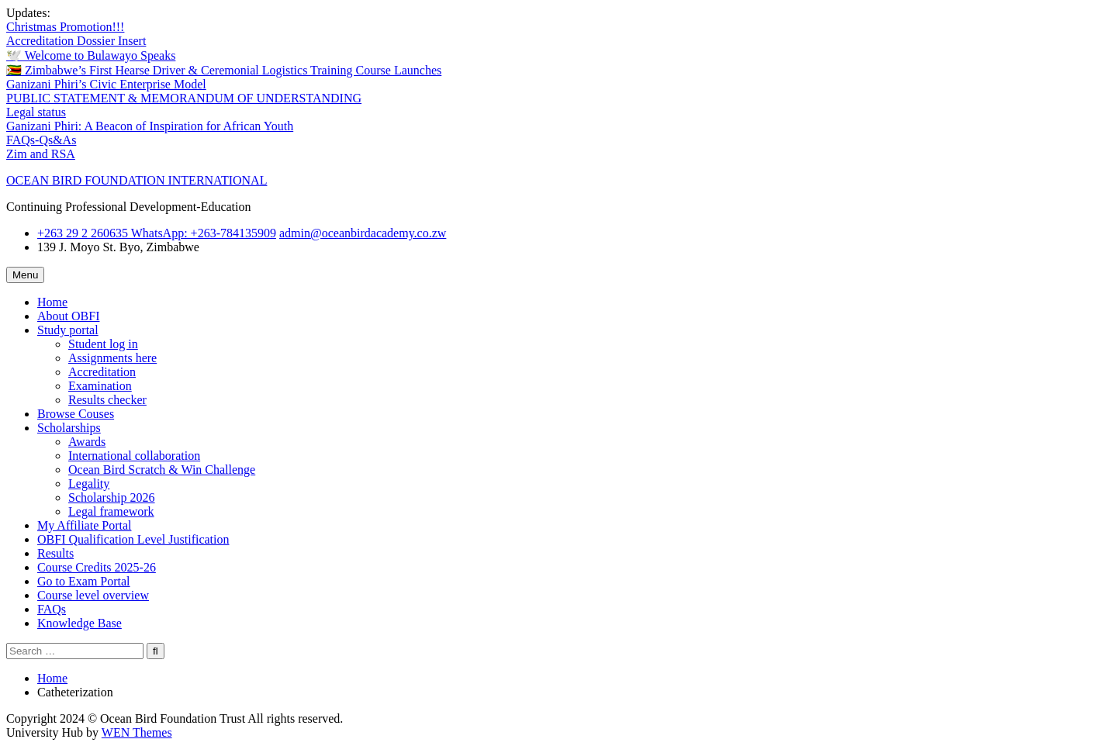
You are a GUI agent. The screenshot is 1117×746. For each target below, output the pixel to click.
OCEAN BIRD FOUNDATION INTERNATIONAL (136, 180)
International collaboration (134, 455)
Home (52, 302)
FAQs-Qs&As (41, 140)
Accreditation (102, 371)
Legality (88, 483)
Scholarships (69, 427)
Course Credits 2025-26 (96, 567)
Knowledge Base (79, 623)
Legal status (36, 112)
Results (55, 553)
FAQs (51, 609)
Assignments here (112, 357)
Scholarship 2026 (111, 497)
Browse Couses (75, 413)
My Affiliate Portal (84, 525)
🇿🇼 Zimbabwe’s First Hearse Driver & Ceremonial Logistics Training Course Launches (223, 70)
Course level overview (93, 595)
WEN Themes (137, 732)
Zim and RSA (40, 154)
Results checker (107, 399)
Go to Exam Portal (83, 581)
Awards (86, 441)
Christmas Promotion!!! (65, 26)
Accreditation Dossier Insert (76, 40)
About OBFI (68, 316)
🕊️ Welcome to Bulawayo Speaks (90, 55)
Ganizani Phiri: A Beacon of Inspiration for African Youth (149, 126)
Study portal (68, 330)
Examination (100, 385)
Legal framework (111, 511)
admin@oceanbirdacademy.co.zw (362, 233)
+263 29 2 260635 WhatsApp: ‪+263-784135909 (156, 233)
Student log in (103, 344)
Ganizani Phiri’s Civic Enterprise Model (106, 84)
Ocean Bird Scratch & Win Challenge (161, 469)
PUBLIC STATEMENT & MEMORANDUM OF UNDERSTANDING (183, 98)
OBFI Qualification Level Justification (133, 539)
